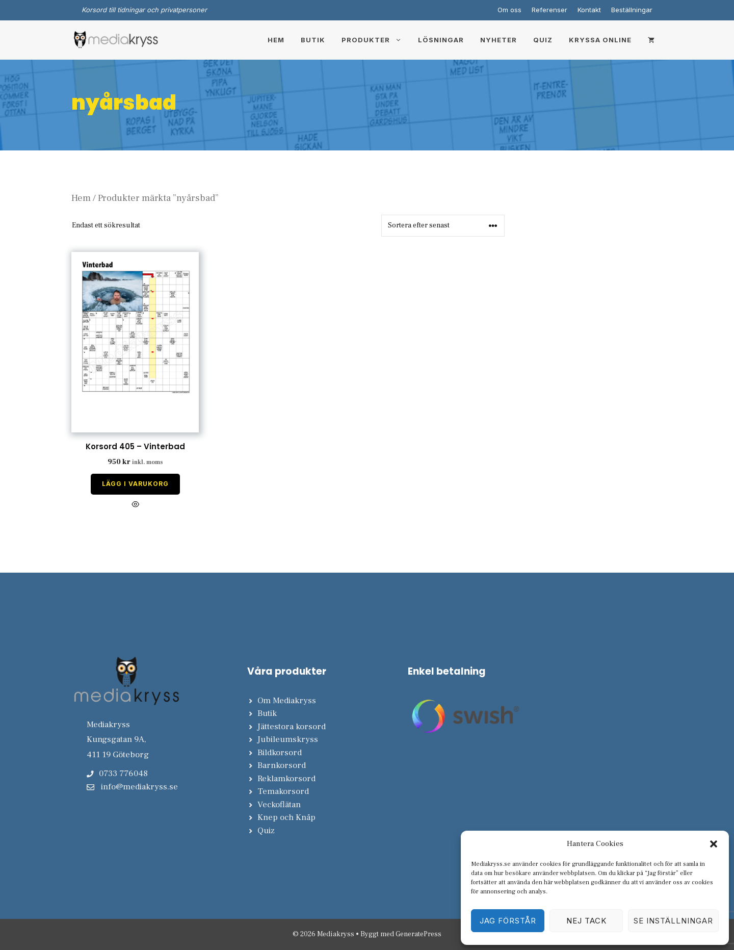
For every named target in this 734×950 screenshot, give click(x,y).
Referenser (549, 10)
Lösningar (441, 40)
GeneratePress (418, 934)
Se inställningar (673, 921)
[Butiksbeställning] (443, 226)
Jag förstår (508, 921)
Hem (276, 40)
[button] (714, 844)
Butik (313, 40)
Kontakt (589, 10)
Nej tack (586, 921)
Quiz (543, 40)
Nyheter (498, 40)
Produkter (376, 40)
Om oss (509, 10)
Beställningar (631, 10)
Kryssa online (600, 40)
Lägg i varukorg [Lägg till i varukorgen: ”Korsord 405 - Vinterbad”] (135, 483)
